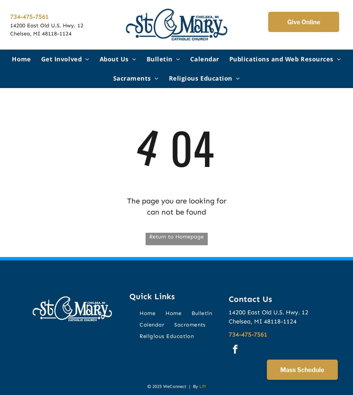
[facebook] (235, 350)
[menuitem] (21, 59)
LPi (202, 386)
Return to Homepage (176, 236)
